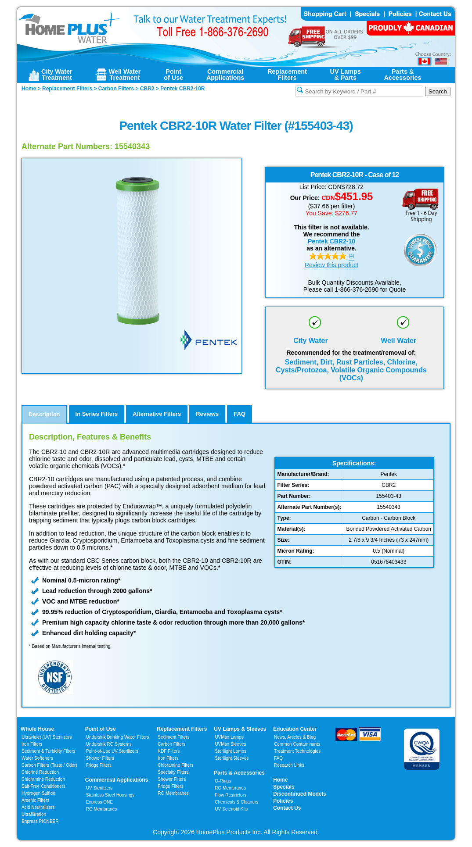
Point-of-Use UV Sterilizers (112, 751)
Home (280, 780)
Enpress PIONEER (40, 821)
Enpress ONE (99, 802)
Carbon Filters (49, 765)
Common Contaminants (297, 744)
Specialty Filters (173, 772)
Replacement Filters (182, 729)
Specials (284, 787)
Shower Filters (100, 758)
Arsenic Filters (35, 800)
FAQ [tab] (239, 414)
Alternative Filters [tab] (157, 414)
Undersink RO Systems (109, 744)
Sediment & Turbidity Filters (48, 751)
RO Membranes (101, 809)
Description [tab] (44, 414)
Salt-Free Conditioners (43, 786)
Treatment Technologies (297, 751)
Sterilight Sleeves (232, 758)
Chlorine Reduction (40, 772)
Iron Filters (32, 744)
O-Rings (223, 781)
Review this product (331, 264)
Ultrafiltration (34, 814)
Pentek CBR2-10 (331, 241)
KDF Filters (169, 751)
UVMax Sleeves (230, 744)
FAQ (278, 758)
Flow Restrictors (230, 795)
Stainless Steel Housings (110, 795)
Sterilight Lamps (230, 751)
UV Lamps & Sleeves (240, 729)
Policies (283, 801)
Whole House (37, 729)
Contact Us (287, 808)
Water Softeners (37, 758)
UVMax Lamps (229, 737)
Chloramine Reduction (43, 779)
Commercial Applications (116, 780)
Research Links (289, 765)
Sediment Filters (173, 737)
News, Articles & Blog (295, 737)
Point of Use (100, 729)
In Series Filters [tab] (97, 414)
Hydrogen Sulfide (38, 793)
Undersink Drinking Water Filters (117, 737)
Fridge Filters (99, 765)
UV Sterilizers (99, 788)
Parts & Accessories (239, 773)
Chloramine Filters (175, 765)
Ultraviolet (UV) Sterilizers (47, 737)
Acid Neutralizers (38, 807)
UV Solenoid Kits (231, 809)
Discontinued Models (299, 794)
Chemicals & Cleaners (236, 802)
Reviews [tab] (207, 414)
